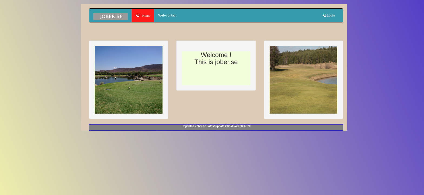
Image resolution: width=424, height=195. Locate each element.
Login (329, 15)
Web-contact (167, 15)
